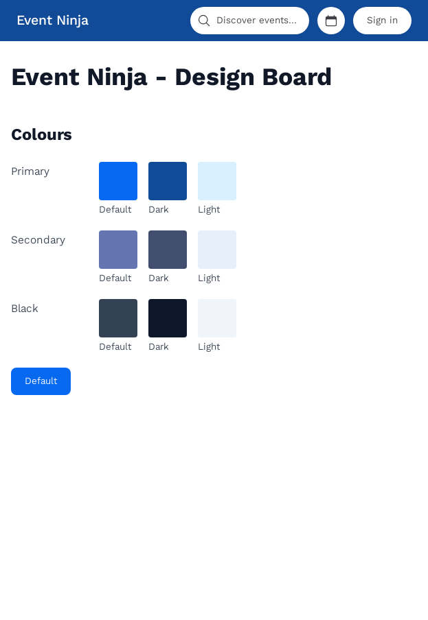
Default (41, 381)
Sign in (382, 20)
